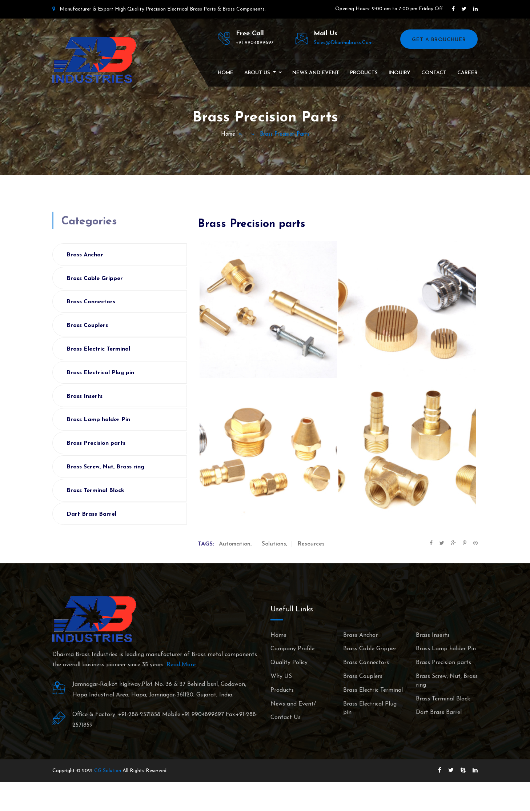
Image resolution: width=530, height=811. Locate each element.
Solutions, (274, 544)
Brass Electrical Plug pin (100, 373)
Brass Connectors (91, 302)
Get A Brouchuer (439, 40)
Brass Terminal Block (95, 491)
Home (225, 73)
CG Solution (107, 771)
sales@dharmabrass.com (343, 42)
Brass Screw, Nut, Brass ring (105, 467)
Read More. (181, 665)
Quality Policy (289, 663)
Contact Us (285, 717)
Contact (433, 73)
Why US (281, 676)
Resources (311, 544)
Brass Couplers (87, 325)
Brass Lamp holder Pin (98, 420)
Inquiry (399, 73)
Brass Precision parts (96, 443)
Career (467, 73)
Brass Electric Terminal (98, 349)
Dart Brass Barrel (91, 514)
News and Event (315, 73)
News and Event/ (293, 704)
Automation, (235, 544)
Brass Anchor (85, 255)
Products (364, 73)
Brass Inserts (85, 396)
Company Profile (292, 649)
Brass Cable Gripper (95, 278)
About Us (258, 73)
